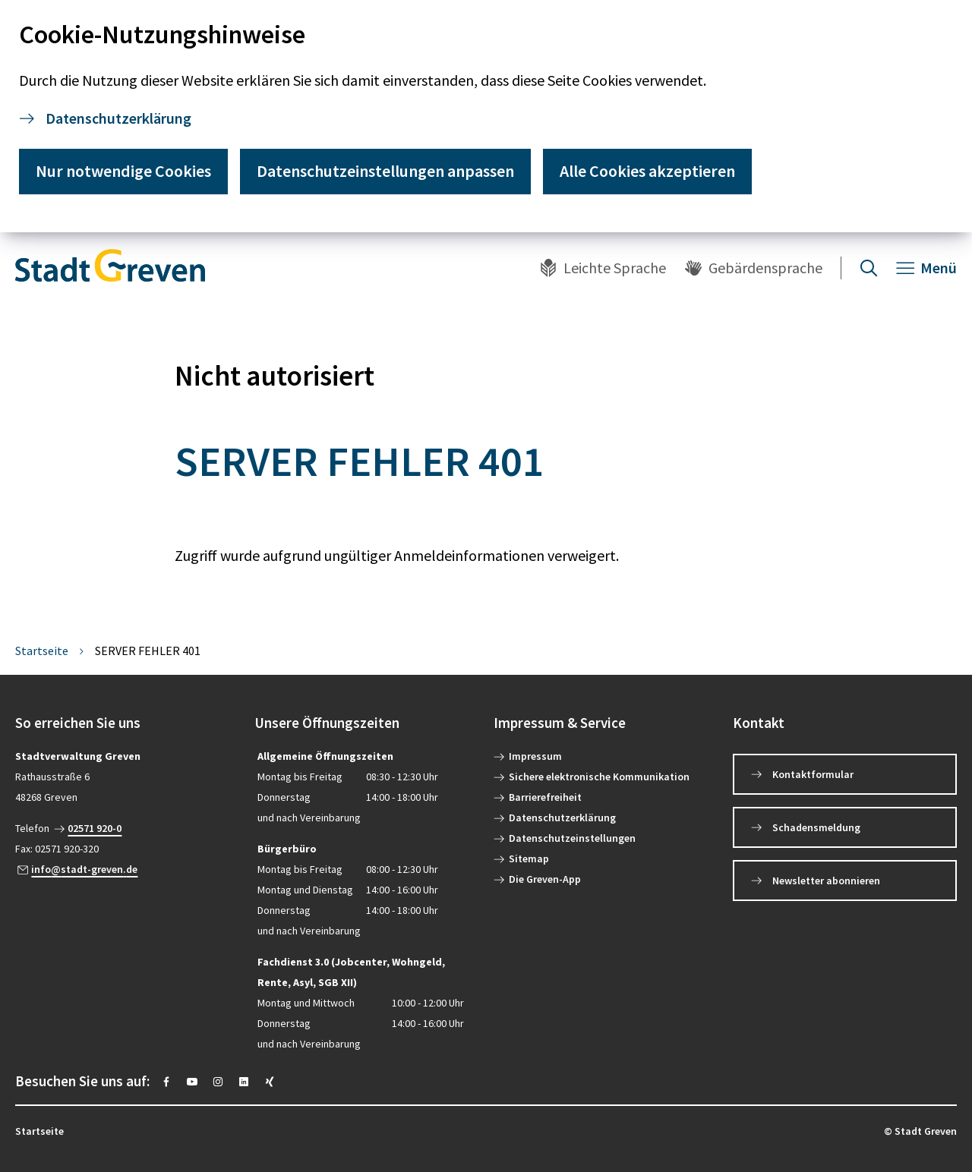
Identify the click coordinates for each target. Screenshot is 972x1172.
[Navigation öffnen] (926, 268)
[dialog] (486, 116)
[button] (127, 722)
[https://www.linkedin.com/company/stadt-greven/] (243, 1081)
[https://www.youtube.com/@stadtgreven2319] (192, 1081)
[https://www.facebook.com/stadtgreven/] (166, 1081)
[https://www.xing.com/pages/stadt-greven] (269, 1081)
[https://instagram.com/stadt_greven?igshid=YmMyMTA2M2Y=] (218, 1081)
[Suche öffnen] (869, 268)
